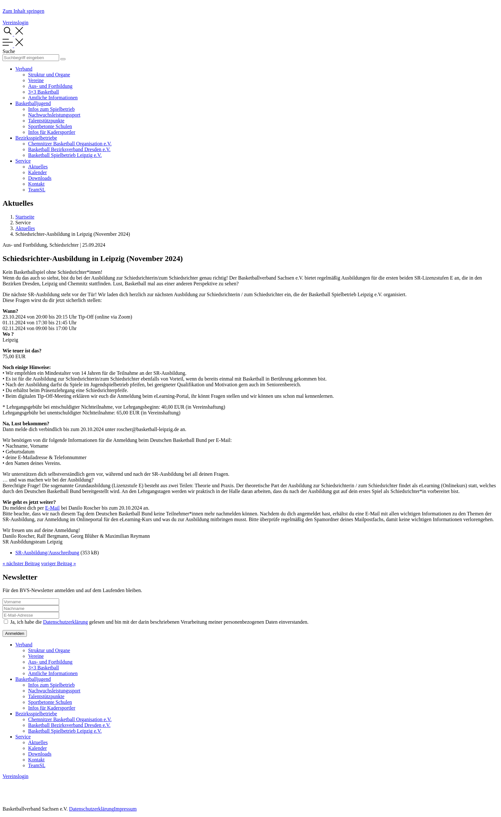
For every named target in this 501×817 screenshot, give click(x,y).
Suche (9, 51)
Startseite (25, 217)
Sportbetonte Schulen (50, 126)
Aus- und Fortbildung (50, 86)
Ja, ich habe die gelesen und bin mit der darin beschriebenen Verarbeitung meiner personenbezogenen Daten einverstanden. (159, 622)
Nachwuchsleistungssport (54, 115)
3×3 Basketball (43, 92)
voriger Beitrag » (58, 563)
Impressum (125, 809)
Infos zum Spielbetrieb (51, 109)
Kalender (37, 172)
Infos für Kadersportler (51, 132)
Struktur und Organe (49, 74)
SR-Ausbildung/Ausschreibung (47, 552)
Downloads (39, 178)
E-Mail (52, 508)
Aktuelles (38, 166)
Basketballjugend (33, 103)
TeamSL (36, 189)
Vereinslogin (15, 22)
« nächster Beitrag (21, 563)
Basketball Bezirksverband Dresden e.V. (69, 149)
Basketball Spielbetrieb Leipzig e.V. (65, 155)
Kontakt (36, 184)
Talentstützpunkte (46, 120)
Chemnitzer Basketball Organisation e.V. (70, 143)
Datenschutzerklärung (65, 622)
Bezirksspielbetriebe (36, 138)
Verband (23, 69)
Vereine (36, 80)
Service (23, 161)
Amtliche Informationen (53, 97)
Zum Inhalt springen (23, 11)
